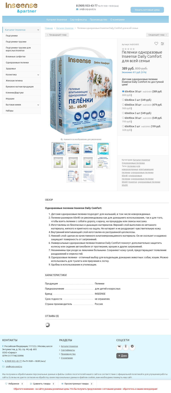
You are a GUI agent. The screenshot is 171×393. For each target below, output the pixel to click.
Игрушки (10, 98)
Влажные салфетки (15, 56)
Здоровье (11, 68)
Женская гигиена (14, 80)
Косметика (23, 74)
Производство (98, 19)
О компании (117, 19)
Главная (49, 28)
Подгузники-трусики (16, 41)
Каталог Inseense (57, 19)
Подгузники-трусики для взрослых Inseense (18, 49)
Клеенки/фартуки (14, 92)
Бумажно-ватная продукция (20, 86)
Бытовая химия (23, 104)
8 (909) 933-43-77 (87, 5)
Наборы (9, 110)
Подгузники (12, 35)
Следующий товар (157, 35)
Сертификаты (78, 19)
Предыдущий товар (57, 35)
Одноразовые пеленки (17, 62)
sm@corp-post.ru (87, 9)
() (142, 93)
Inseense (132, 182)
